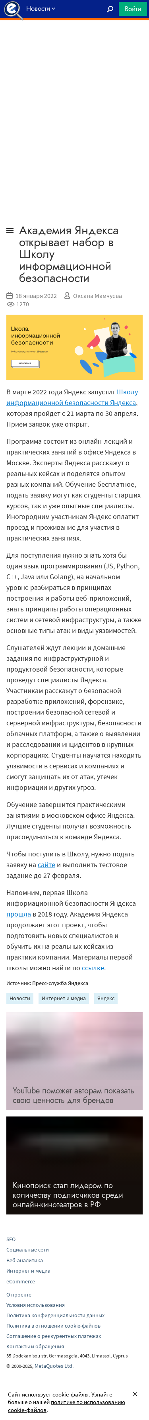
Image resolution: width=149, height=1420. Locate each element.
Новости (20, 998)
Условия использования (35, 1304)
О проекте (18, 1294)
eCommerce (20, 1281)
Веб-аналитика (24, 1260)
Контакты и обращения (35, 1346)
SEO (10, 1239)
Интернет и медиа (64, 998)
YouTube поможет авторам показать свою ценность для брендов (73, 1095)
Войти (133, 9)
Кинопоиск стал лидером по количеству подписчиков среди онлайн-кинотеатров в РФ (68, 1195)
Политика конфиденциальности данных (55, 1315)
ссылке (93, 967)
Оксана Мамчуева (97, 296)
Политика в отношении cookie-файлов (53, 1325)
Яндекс (105, 998)
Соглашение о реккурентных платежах (53, 1336)
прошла (18, 914)
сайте (46, 864)
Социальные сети (27, 1249)
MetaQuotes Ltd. (54, 1365)
